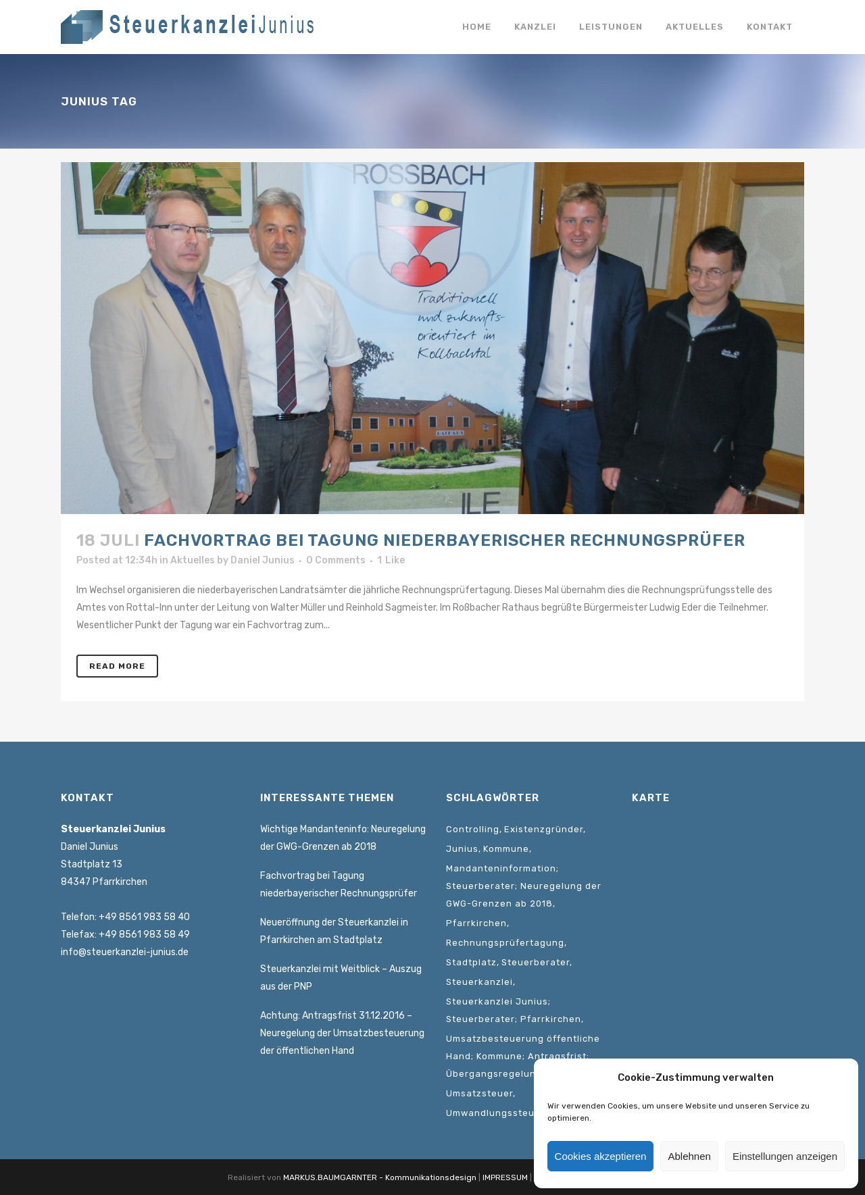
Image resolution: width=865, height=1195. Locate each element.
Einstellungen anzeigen (785, 1156)
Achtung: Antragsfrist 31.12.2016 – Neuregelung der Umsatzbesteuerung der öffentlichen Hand (342, 1033)
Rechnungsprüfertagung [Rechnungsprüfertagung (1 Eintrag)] (505, 943)
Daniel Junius (262, 560)
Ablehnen (689, 1156)
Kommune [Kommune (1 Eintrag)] (506, 849)
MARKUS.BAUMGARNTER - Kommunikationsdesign (379, 1177)
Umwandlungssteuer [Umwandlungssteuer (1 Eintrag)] (495, 1113)
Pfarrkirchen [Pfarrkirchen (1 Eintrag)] (476, 923)
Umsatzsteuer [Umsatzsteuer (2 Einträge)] (479, 1093)
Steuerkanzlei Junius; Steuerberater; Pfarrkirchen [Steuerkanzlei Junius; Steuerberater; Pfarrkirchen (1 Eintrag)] (513, 1010)
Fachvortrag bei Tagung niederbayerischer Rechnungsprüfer (444, 540)
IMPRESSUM (505, 1177)
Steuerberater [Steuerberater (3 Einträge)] (535, 962)
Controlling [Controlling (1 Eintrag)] (472, 829)
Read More (117, 666)
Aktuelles (192, 560)
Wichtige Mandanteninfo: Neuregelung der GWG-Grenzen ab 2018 (343, 838)
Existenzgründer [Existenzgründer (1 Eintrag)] (543, 829)
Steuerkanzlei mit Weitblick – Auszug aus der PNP (341, 977)
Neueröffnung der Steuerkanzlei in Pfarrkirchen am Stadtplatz (334, 931)
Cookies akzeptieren (601, 1156)
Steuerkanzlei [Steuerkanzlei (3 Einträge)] (479, 982)
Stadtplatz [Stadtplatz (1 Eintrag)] (471, 962)
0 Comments (336, 560)
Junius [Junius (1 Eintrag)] (462, 849)
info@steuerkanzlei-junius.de (125, 952)
